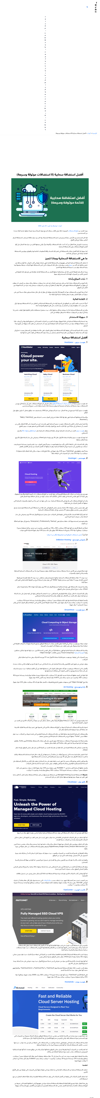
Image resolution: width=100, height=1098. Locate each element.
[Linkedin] (84, 3)
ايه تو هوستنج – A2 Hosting (71, 565)
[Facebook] (96, 3)
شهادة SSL (25, 309)
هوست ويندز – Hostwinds (72, 860)
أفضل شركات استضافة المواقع (62, 282)
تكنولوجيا (45, 1078)
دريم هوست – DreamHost (72, 488)
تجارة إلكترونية (44, 1071)
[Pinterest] (87, 3)
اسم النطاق (33, 309)
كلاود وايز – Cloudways (74, 660)
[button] (3, 3)
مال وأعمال (45, 1085)
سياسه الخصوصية (67, 1074)
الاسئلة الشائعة (68, 1071)
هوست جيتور (80, 309)
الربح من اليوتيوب (43, 1069)
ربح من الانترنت (43, 1080)
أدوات (60, 104)
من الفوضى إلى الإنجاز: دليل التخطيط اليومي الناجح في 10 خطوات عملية (15, 1069)
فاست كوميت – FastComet (71, 768)
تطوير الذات (44, 1076)
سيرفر (70, 143)
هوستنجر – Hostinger (74, 337)
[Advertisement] (50, 39)
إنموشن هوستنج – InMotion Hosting (67, 418)
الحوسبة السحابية (79, 531)
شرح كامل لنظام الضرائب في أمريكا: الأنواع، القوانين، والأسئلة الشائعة (14, 1079)
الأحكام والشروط (68, 1076)
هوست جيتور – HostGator (72, 221)
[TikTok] (90, 3)
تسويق (46, 1074)
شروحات (45, 1083)
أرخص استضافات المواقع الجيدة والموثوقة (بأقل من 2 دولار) (64, 413)
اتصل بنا (70, 1067)
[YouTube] (93, 3)
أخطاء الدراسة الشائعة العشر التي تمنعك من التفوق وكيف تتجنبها (14, 1075)
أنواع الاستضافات (73, 109)
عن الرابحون (69, 1069)
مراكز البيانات (47, 759)
